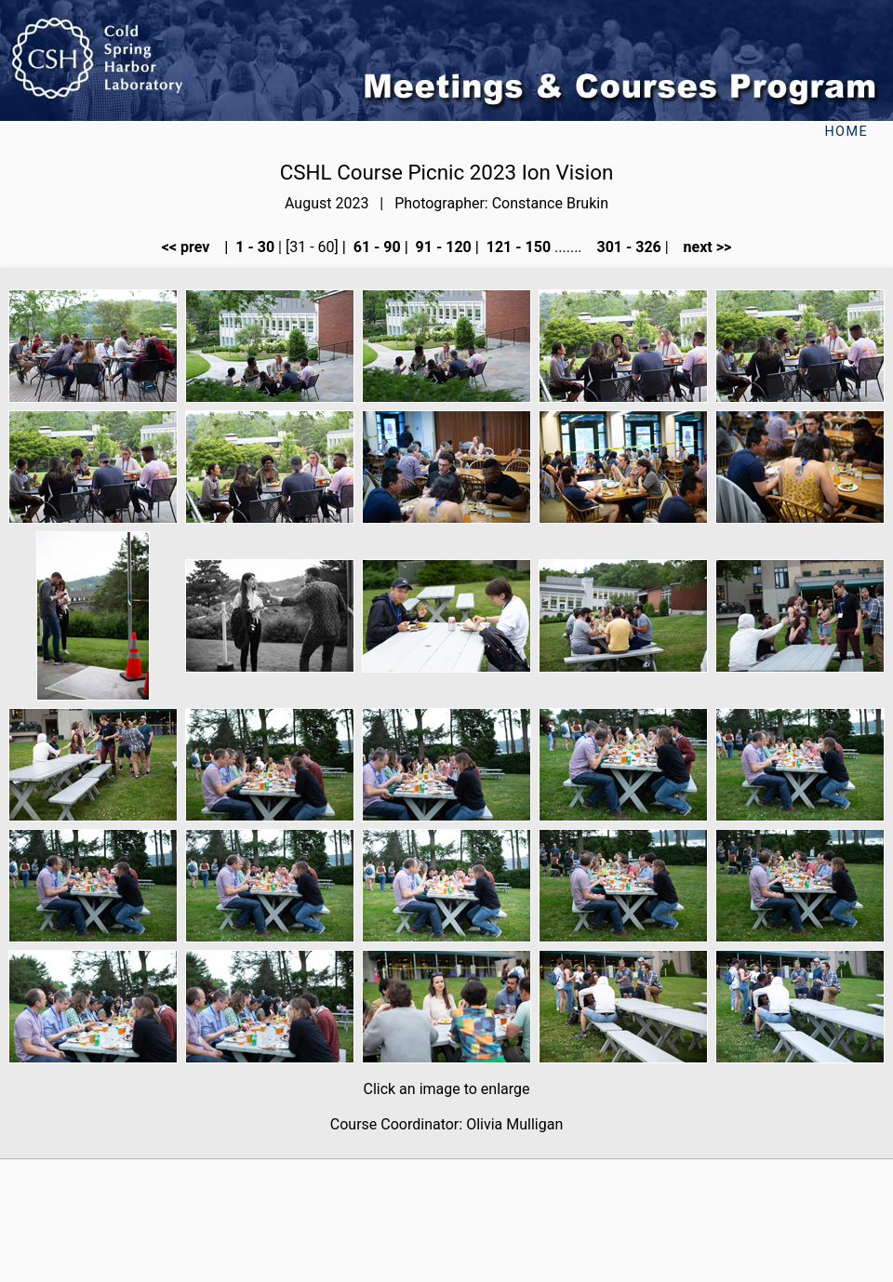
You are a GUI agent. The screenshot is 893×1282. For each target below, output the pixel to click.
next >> (702, 247)
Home (846, 132)
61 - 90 (375, 247)
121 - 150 (517, 247)
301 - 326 (626, 247)
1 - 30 (253, 247)
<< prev (191, 247)
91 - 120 (442, 247)
